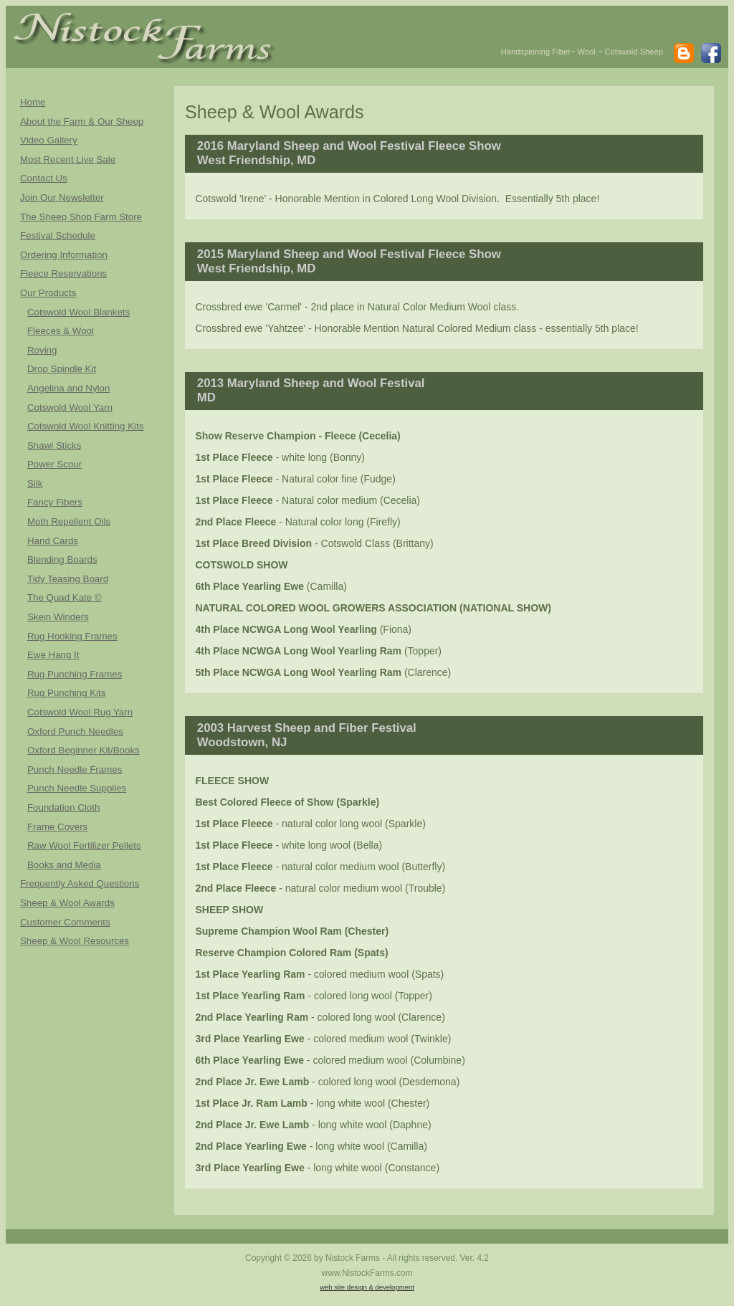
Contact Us (43, 178)
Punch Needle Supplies (76, 788)
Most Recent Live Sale (67, 159)
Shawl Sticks (54, 445)
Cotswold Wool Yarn (70, 407)
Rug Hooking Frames (72, 636)
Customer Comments (65, 922)
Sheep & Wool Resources (74, 940)
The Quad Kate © (64, 597)
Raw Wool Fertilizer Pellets (84, 845)
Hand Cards (52, 540)
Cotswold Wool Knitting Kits (85, 426)
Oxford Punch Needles (75, 731)
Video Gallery (48, 140)
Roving (42, 350)
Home (32, 102)
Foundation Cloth (63, 807)
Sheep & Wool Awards (67, 902)
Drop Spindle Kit (61, 368)
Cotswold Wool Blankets (78, 312)
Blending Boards (62, 559)
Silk (34, 483)
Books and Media (64, 864)
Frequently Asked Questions (79, 883)
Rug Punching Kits (66, 692)
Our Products (48, 292)
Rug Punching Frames (74, 674)
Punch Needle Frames (74, 769)
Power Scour (54, 464)
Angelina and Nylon (68, 388)
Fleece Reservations (63, 273)
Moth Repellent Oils (68, 521)
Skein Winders (58, 616)
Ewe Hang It (53, 654)
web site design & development (367, 1287)
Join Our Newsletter (62, 197)
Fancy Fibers (54, 502)
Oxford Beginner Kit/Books (83, 750)
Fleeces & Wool (60, 330)
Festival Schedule (57, 235)
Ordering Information (64, 254)
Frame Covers (57, 826)
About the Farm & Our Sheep (81, 121)
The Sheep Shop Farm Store (81, 216)
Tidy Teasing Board (67, 578)
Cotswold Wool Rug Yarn (80, 712)
